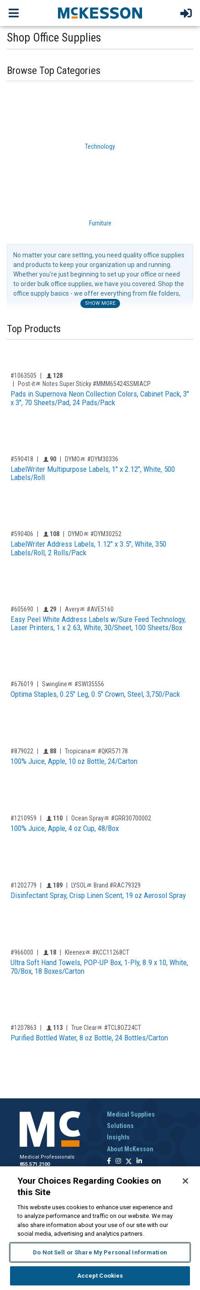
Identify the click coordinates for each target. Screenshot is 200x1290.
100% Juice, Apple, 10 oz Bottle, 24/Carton (74, 761)
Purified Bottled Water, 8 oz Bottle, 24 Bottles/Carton (89, 1037)
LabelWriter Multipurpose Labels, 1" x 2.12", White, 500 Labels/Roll (93, 473)
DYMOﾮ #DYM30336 (91, 459)
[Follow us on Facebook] (109, 1161)
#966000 (22, 952)
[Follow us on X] (129, 1161)
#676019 (22, 684)
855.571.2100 (35, 1164)
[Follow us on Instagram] (118, 1161)
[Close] (185, 1181)
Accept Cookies (100, 1275)
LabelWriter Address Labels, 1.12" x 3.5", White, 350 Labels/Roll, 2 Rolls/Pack (88, 548)
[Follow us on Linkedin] (139, 1161)
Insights (118, 1137)
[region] (100, 1228)
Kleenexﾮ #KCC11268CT (97, 952)
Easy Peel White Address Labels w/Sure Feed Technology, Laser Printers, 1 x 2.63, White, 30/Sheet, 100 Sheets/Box (98, 623)
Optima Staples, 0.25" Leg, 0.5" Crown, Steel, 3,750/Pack (95, 694)
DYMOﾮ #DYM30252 (94, 534)
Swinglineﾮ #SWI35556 (73, 684)
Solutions (120, 1125)
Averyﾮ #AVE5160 (89, 609)
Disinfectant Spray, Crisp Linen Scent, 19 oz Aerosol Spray (98, 895)
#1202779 (24, 885)
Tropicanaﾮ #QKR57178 (96, 751)
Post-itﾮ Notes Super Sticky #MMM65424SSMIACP (84, 383)
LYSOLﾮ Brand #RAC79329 (106, 885)
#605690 (22, 609)
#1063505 (24, 375)
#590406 (22, 534)
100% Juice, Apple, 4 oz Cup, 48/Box (65, 828)
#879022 (22, 751)
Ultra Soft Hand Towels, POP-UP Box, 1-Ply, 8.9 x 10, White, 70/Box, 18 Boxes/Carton (99, 967)
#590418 (22, 459)
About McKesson (130, 1149)
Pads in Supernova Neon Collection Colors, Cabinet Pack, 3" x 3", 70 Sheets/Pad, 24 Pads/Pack (100, 398)
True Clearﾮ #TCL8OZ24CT (106, 1027)
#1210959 (24, 818)
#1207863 (24, 1027)
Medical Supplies (131, 1114)
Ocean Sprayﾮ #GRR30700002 (111, 818)
